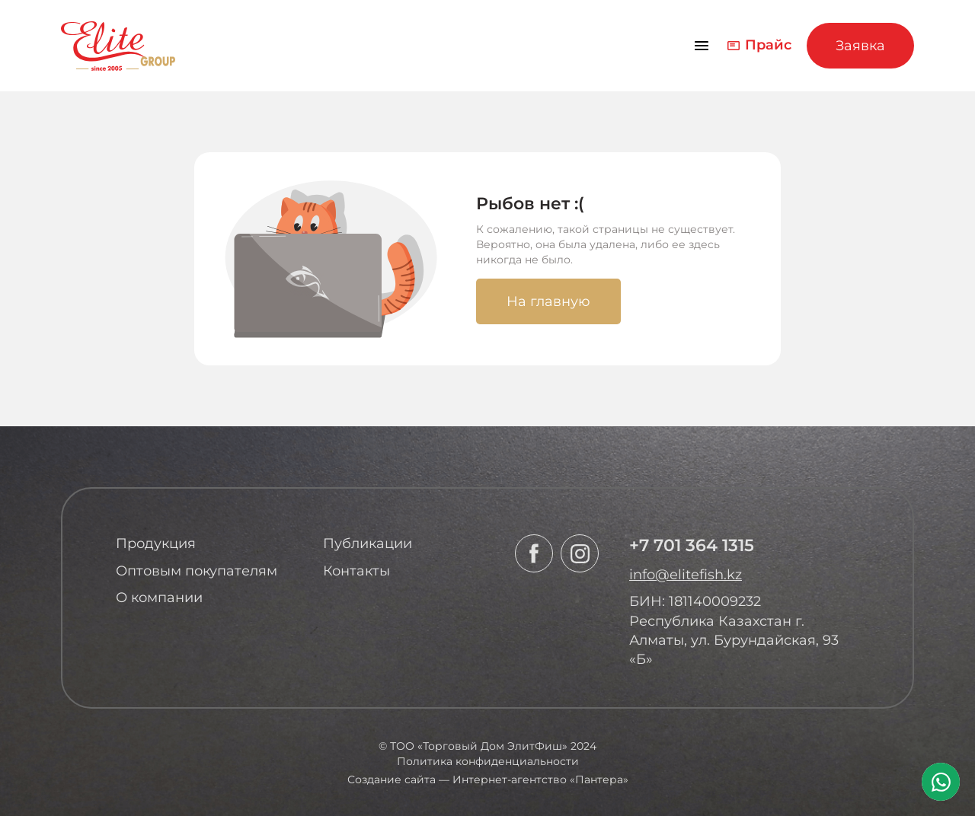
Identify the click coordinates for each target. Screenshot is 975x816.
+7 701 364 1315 (691, 545)
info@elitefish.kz (685, 574)
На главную (548, 301)
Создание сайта (391, 779)
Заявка (860, 45)
